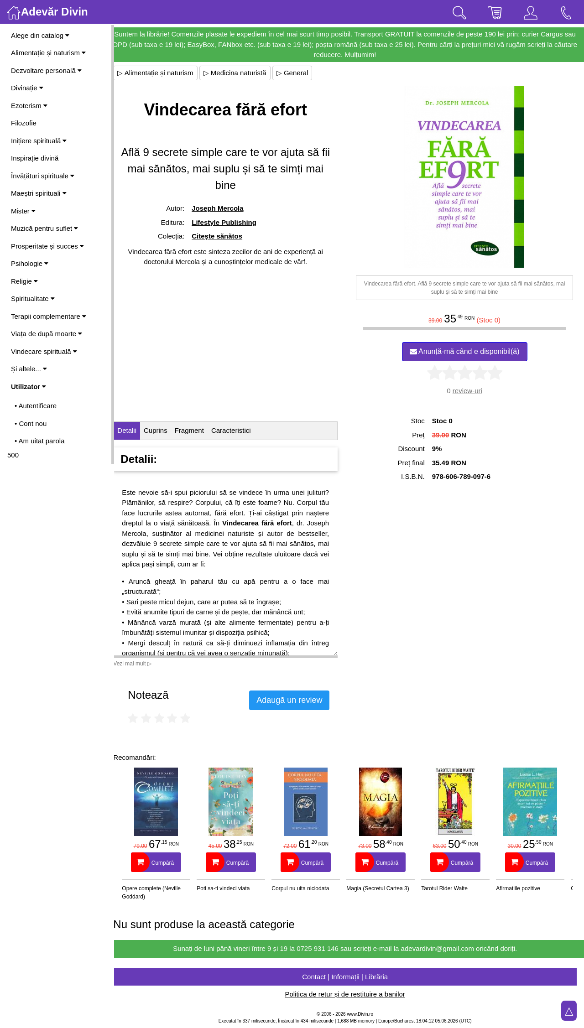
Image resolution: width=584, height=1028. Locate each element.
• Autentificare (36, 406)
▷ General (300, 73)
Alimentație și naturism (48, 53)
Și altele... (29, 369)
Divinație (27, 88)
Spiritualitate (33, 298)
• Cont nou (31, 423)
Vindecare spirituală (44, 351)
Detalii (135, 430)
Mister (23, 211)
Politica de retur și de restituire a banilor (349, 994)
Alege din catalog (40, 35)
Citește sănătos (223, 236)
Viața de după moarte (46, 333)
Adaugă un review (297, 700)
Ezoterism (29, 105)
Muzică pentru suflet (44, 228)
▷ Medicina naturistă (242, 73)
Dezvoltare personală (46, 70)
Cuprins (164, 430)
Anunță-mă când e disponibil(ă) (466, 351)
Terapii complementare (48, 316)
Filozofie (23, 123)
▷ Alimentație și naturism (163, 73)
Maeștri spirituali (39, 193)
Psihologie (29, 263)
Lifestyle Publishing (230, 222)
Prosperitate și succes (47, 246)
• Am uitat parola (39, 441)
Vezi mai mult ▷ (140, 663)
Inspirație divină (34, 158)
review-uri (469, 391)
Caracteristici (239, 430)
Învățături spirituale (42, 176)
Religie (24, 281)
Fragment (197, 430)
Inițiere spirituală (39, 141)
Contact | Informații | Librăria (349, 977)
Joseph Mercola (224, 208)
